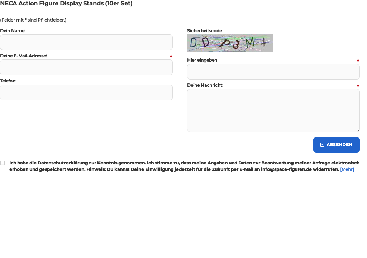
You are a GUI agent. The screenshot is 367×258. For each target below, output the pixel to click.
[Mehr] (347, 169)
